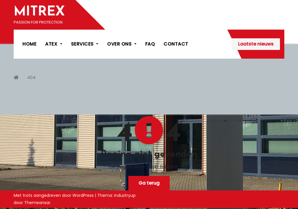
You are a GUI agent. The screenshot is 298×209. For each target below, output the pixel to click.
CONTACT (176, 44)
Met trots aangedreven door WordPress (54, 195)
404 (31, 77)
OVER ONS (121, 44)
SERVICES (85, 44)
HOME (29, 44)
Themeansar (37, 203)
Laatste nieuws (256, 44)
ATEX (53, 44)
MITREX (39, 12)
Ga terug (149, 183)
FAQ (150, 44)
